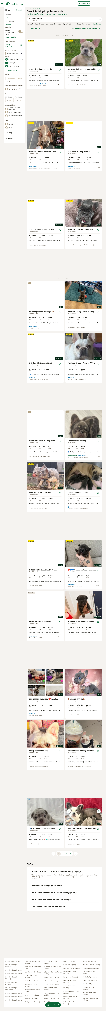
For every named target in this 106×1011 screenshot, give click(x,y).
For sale (10, 61)
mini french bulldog (31, 998)
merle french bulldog (32, 981)
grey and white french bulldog (71, 992)
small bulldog (87, 984)
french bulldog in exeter (13, 1000)
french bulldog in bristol (13, 993)
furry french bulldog (70, 977)
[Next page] (76, 804)
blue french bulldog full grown (33, 990)
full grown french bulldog (89, 972)
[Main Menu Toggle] (2, 3)
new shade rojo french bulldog (52, 994)
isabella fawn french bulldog (70, 1003)
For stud (10, 70)
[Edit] (21, 135)
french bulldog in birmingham (11, 978)
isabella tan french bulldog (89, 994)
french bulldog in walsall (14, 996)
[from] (11, 190)
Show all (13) (13, 160)
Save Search (34, 62)
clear (20, 82)
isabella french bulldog (33, 972)
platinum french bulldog (71, 968)
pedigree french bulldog (91, 968)
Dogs (7, 52)
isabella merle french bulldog (90, 999)
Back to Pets (10, 48)
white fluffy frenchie (90, 977)
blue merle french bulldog (31, 985)
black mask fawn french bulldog (52, 967)
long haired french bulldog (31, 976)
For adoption (11, 66)
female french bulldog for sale (32, 962)
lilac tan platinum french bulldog (53, 973)
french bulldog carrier (90, 980)
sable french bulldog (51, 998)
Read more (97, 57)
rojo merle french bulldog (69, 981)
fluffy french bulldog (32, 1002)
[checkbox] (6, 91)
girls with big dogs (69, 965)
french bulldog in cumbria (11, 983)
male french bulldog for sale (33, 967)
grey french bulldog (32, 995)
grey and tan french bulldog (51, 962)
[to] (20, 190)
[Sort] (86, 62)
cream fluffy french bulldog (70, 997)
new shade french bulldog (50, 989)
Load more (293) (16, 126)
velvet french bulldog (51, 977)
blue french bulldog (90, 961)
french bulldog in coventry (11, 965)
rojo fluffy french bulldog (89, 988)
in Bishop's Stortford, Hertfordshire (47, 47)
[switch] (20, 78)
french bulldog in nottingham (11, 989)
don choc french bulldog (91, 965)
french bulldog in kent (13, 961)
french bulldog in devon (13, 973)
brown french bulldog (51, 984)
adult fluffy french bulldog (69, 987)
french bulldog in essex (13, 970)
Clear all (19, 43)
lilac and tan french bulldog (70, 972)
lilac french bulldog (51, 981)
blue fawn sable (69, 961)
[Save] (59, 103)
